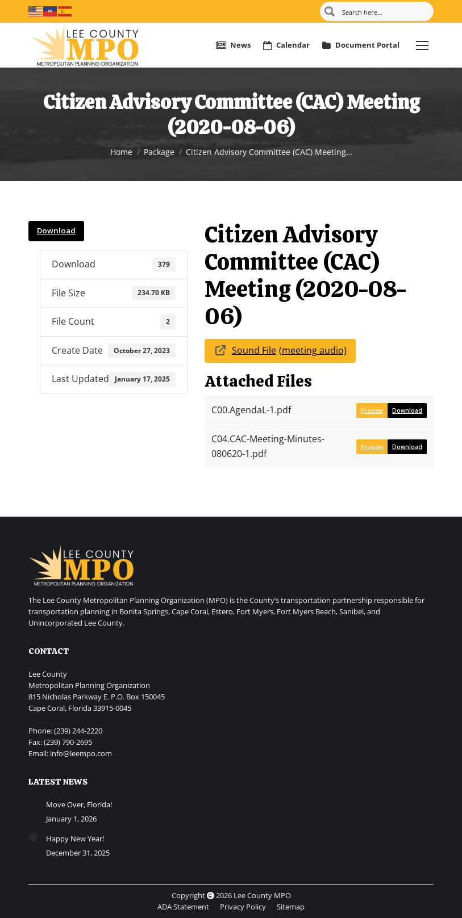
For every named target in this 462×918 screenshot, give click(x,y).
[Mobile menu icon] (422, 45)
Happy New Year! (75, 838)
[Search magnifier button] (329, 11)
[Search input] (383, 11)
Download (56, 230)
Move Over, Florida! (79, 804)
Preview (372, 410)
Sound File (254, 350)
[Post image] (33, 803)
